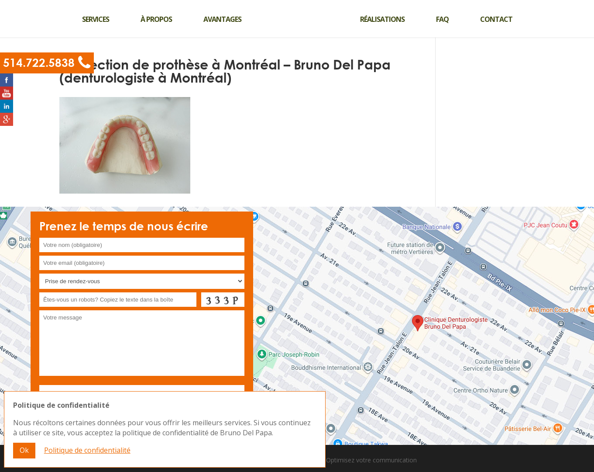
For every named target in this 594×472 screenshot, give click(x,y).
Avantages (222, 19)
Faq (442, 19)
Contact (496, 19)
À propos (156, 19)
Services (95, 19)
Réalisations (382, 19)
